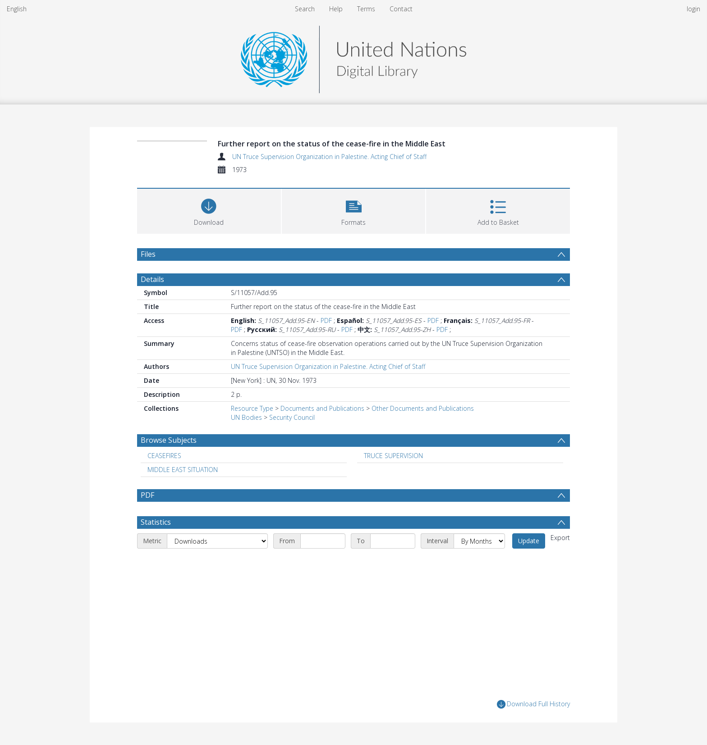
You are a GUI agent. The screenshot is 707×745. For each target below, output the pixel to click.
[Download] (209, 210)
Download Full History (533, 704)
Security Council (292, 417)
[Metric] (217, 541)
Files (148, 254)
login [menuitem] (693, 9)
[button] (354, 210)
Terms (366, 9)
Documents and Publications (322, 408)
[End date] (392, 541)
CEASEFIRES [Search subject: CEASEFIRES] (164, 455)
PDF (326, 320)
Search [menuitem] (305, 9)
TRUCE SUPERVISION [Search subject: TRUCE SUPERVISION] (393, 455)
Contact (401, 9)
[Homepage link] (353, 57)
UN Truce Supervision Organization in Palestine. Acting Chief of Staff (329, 156)
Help (336, 9)
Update (528, 540)
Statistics (156, 522)
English (17, 9)
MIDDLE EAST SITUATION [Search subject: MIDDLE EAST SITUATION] (182, 469)
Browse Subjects (169, 440)
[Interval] (479, 541)
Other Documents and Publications (423, 408)
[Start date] (322, 541)
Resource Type (252, 408)
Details (152, 279)
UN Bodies (246, 417)
